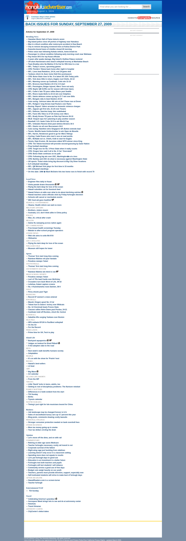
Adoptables (33, 353)
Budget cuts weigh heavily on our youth (44, 470)
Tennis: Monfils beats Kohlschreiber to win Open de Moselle (53, 131)
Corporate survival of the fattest (41, 448)
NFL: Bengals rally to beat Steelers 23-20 (45, 99)
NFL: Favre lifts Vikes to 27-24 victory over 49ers (48, 114)
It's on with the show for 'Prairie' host (43, 358)
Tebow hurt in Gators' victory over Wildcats (46, 305)
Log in (33, 18)
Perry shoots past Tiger (38, 292)
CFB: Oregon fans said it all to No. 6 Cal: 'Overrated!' (50, 151)
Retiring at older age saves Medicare (43, 443)
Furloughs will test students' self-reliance (45, 465)
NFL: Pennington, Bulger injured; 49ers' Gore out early (51, 86)
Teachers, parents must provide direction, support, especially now (55, 473)
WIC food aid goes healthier (39, 200)
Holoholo (32, 504)
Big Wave (32, 372)
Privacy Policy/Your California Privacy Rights (89, 540)
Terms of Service (64, 540)
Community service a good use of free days (46, 468)
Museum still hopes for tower (40, 248)
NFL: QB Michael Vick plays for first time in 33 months (50, 166)
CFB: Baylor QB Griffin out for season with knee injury (51, 89)
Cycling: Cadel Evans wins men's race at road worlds (50, 136)
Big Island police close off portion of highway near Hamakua (53, 42)
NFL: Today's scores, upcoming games (44, 67)
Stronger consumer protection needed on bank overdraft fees (54, 422)
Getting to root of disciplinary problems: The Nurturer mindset (54, 387)
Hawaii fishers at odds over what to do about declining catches (54, 192)
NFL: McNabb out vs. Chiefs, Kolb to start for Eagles (50, 139)
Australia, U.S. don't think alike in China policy (47, 213)
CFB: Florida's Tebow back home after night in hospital (51, 69)
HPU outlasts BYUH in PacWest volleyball (45, 322)
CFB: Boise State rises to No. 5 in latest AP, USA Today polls (53, 77)
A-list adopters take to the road (41, 346)
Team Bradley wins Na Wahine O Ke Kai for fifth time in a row (53, 64)
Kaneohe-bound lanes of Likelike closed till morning (50, 49)
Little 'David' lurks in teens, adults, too (44, 384)
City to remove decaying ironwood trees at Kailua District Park (54, 47)
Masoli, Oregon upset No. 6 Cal (41, 302)
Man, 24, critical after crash (39, 218)
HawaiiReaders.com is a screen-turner (44, 480)
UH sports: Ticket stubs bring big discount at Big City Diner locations (57, 161)
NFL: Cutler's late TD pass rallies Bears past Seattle (49, 91)
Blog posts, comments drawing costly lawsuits (47, 417)
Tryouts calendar (35, 399)
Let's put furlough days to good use (43, 458)
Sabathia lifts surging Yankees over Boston (46, 317)
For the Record (34, 327)
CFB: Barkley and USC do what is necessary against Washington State (57, 159)
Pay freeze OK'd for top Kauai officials (44, 57)
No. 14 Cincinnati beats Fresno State (43, 307)
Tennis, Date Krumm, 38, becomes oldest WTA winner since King (55, 141)
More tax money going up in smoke (43, 427)
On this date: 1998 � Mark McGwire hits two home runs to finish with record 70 (61, 172)
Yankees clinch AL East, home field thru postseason (50, 74)
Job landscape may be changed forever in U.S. (47, 412)
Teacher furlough (35, 483)
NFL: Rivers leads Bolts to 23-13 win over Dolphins (49, 94)
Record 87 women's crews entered (42, 297)
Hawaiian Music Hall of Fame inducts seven (46, 39)
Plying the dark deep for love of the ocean (45, 187)
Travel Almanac (34, 506)
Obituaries (32, 238)
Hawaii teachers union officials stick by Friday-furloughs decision (55, 195)
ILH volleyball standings (38, 164)
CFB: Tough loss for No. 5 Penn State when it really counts (52, 149)
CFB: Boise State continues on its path (44, 154)
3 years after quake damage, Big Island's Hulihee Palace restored (55, 59)
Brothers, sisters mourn (38, 210)
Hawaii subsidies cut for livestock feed (44, 189)
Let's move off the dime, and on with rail (45, 438)
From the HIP (33, 379)
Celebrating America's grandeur (41, 499)
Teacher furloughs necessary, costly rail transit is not (50, 445)
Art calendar (33, 374)
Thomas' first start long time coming (43, 256)
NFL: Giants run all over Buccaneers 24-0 (45, 126)
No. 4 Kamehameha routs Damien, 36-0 (44, 287)
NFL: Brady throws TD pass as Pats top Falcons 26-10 (50, 116)
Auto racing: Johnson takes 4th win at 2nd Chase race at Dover (54, 101)
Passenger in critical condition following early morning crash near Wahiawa (59, 54)
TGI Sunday (33, 394)
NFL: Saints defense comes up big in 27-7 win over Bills (51, 96)
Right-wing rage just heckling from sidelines (46, 450)
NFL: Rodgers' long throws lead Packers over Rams (49, 104)
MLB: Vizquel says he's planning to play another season (51, 119)
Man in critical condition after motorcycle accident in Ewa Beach (55, 44)
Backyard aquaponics (37, 341)
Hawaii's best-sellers (36, 364)
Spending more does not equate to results (45, 455)
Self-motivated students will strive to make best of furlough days (55, 475)
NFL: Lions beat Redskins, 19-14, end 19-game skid (49, 72)
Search (146, 6)
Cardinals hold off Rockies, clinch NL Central (47, 312)
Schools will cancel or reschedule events (45, 197)
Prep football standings (38, 146)
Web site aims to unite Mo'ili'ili (41, 236)
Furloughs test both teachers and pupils (45, 463)
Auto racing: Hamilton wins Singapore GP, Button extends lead (54, 129)
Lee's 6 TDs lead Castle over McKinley (44, 279)
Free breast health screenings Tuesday (44, 228)
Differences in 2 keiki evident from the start (46, 392)
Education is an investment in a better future (46, 460)
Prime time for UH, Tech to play (41, 332)
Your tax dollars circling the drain (42, 430)
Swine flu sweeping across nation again (44, 223)
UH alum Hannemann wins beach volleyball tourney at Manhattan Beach (58, 62)
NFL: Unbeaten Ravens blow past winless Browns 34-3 (51, 124)
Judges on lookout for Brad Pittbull (43, 343)
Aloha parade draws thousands (41, 185)
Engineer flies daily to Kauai (40, 182)
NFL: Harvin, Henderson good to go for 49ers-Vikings (50, 134)
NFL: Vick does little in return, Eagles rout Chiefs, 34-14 (51, 79)
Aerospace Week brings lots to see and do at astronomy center (54, 501)
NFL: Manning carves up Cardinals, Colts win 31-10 (49, 82)
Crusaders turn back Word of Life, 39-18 (44, 282)
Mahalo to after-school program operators (45, 231)
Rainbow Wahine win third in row (42, 272)
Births (30, 397)
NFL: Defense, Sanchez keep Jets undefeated (47, 111)
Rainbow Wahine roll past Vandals (42, 259)
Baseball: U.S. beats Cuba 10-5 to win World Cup (48, 121)
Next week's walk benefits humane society (46, 351)
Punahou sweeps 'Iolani (38, 261)
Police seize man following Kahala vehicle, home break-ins (52, 52)
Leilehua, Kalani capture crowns (41, 284)
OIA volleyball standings (38, 169)
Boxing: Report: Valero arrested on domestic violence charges (54, 106)
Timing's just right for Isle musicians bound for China (50, 404)
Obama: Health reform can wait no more (44, 205)
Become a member (44, 18)
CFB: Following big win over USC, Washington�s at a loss (52, 156)
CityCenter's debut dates (38, 511)
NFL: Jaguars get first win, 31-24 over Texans (47, 109)
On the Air (32, 325)
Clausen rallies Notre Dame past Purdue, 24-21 (47, 310)
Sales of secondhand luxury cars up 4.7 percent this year (52, 415)
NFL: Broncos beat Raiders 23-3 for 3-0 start (46, 84)
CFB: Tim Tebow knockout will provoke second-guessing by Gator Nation (58, 144)
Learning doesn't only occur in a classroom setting (49, 453)
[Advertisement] (136, 54)
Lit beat (31, 366)
